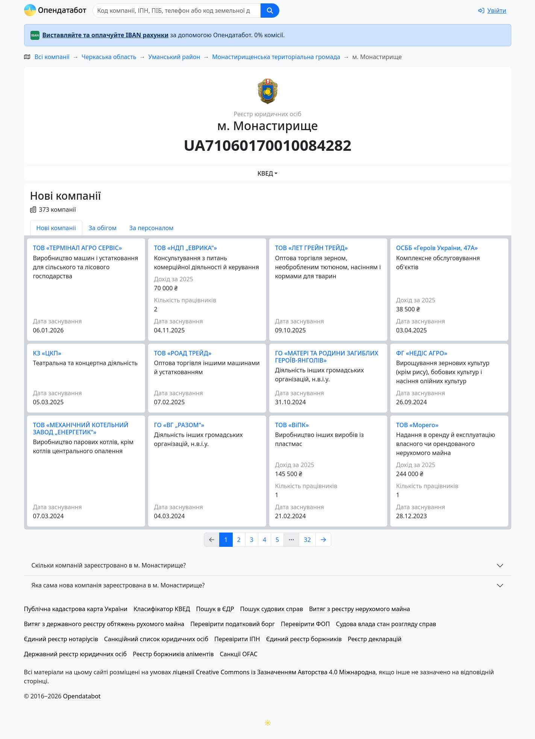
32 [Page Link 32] (307, 540)
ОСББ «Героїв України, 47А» (437, 248)
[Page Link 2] (323, 540)
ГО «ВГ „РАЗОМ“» (179, 425)
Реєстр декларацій (375, 639)
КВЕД (265, 173)
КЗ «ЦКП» (47, 353)
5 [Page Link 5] (277, 540)
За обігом (103, 228)
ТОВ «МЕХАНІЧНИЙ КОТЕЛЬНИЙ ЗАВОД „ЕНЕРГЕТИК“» (81, 428)
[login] (492, 10)
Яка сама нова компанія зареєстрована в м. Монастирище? (118, 585)
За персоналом (151, 228)
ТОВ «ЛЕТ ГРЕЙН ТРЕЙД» (311, 248)
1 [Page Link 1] (225, 540)
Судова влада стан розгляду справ (386, 624)
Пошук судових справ (271, 609)
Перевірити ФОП (305, 624)
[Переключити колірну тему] (268, 723)
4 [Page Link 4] (264, 540)
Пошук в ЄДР (215, 609)
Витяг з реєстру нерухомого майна (359, 609)
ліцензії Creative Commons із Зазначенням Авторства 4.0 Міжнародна (274, 672)
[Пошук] (176, 10)
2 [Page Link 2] (239, 540)
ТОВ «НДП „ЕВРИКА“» (185, 248)
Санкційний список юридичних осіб (156, 639)
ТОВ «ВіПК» (292, 425)
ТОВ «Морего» (417, 425)
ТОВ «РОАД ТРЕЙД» (183, 353)
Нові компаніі (56, 228)
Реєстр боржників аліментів (173, 654)
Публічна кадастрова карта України (75, 609)
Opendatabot (82, 696)
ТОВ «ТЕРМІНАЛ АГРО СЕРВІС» (77, 248)
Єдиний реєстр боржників (304, 639)
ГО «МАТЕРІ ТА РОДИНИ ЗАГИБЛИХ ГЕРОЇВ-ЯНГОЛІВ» (326, 356)
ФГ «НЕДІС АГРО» (421, 353)
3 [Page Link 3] (251, 540)
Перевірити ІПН (237, 639)
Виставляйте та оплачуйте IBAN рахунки (105, 35)
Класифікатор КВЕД (161, 609)
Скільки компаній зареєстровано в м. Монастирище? (109, 565)
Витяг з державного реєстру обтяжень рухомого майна (104, 624)
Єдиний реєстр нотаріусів (61, 639)
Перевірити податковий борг (232, 624)
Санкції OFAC (239, 654)
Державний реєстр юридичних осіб (75, 654)
